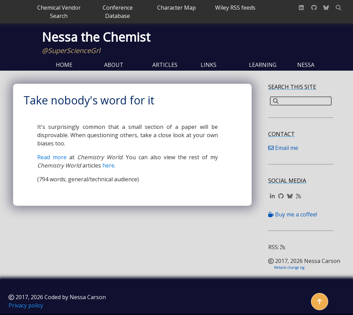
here (108, 165)
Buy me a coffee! (292, 214)
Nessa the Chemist (96, 37)
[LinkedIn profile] (301, 7)
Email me (283, 148)
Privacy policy (26, 305)
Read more (52, 157)
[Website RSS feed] (298, 196)
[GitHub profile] (314, 7)
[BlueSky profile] (326, 7)
